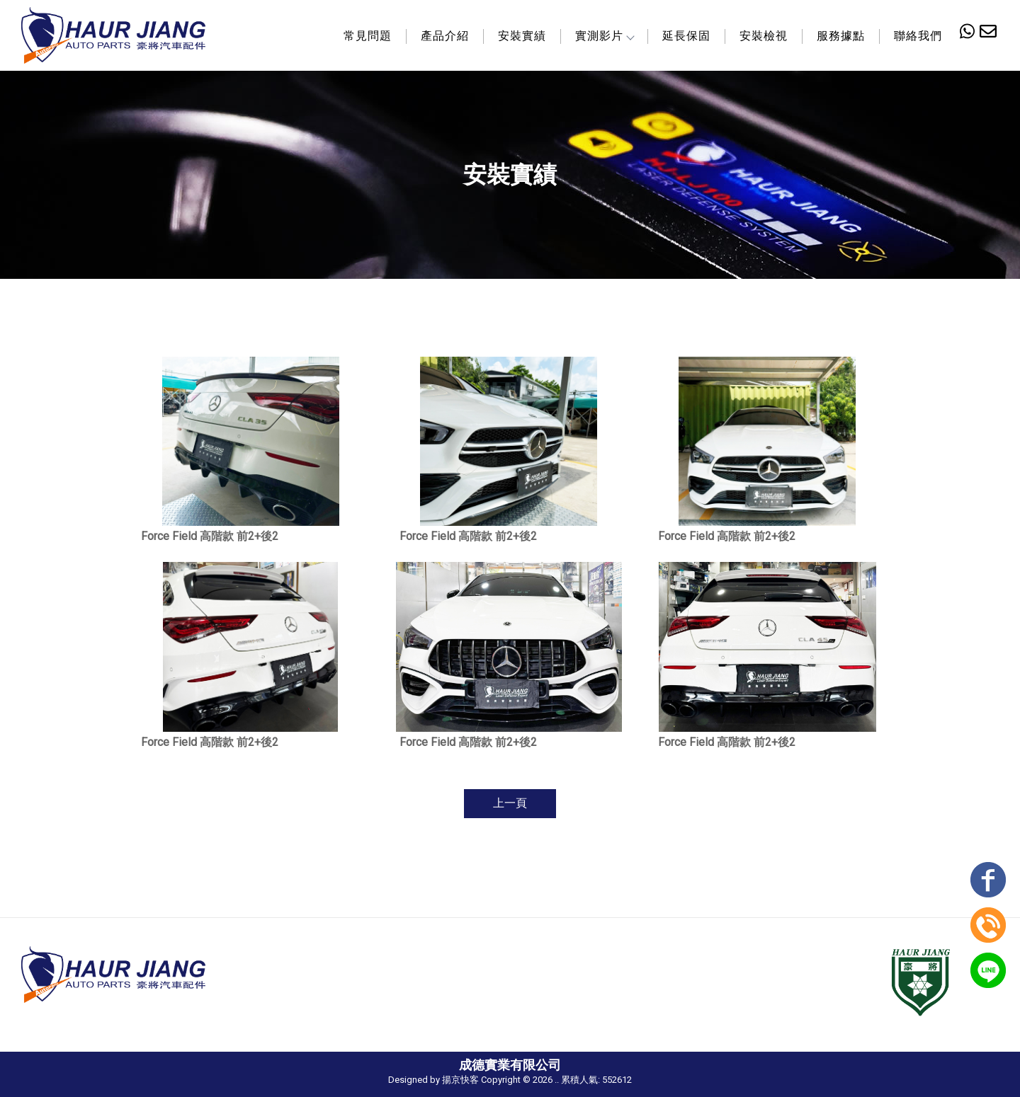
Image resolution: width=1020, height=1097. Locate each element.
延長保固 (686, 35)
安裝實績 (522, 35)
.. (557, 1079)
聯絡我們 (918, 35)
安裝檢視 (764, 35)
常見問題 (368, 35)
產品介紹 (445, 35)
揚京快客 (460, 1079)
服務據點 (841, 35)
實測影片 (604, 35)
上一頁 (510, 803)
